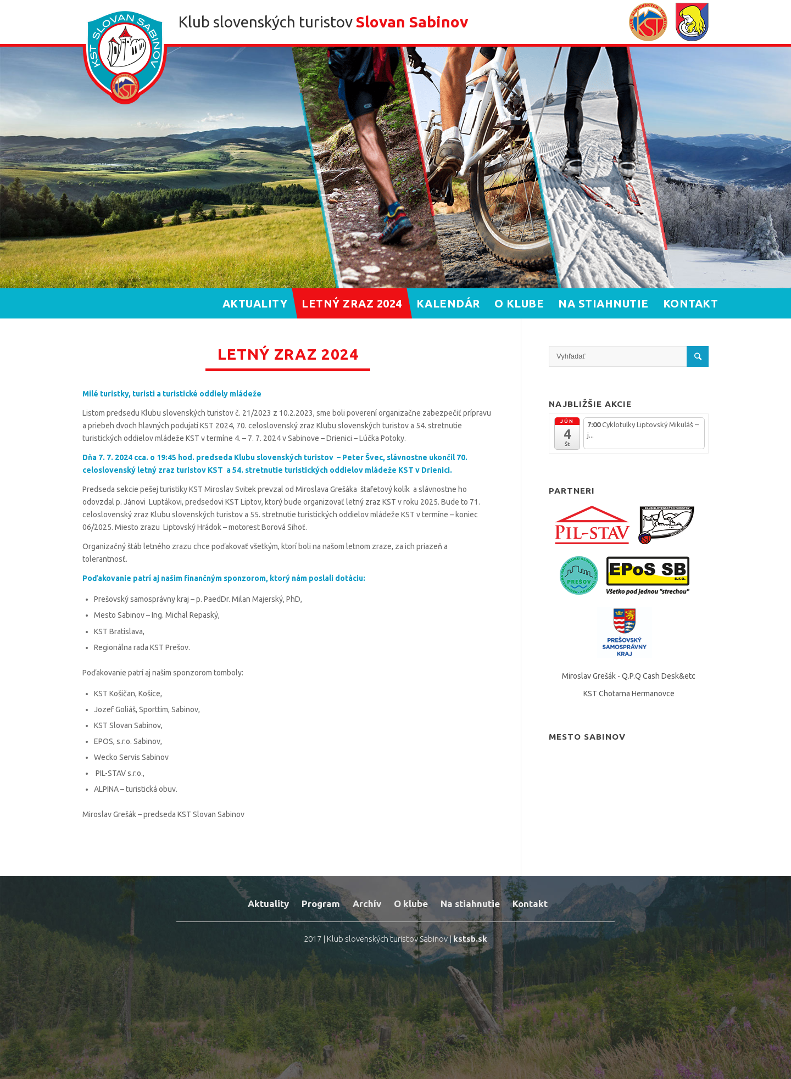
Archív (367, 903)
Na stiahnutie (470, 903)
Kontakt (530, 903)
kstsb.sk (470, 938)
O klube (411, 903)
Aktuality (268, 903)
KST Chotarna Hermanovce (629, 693)
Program (321, 903)
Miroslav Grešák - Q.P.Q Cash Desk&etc (628, 676)
